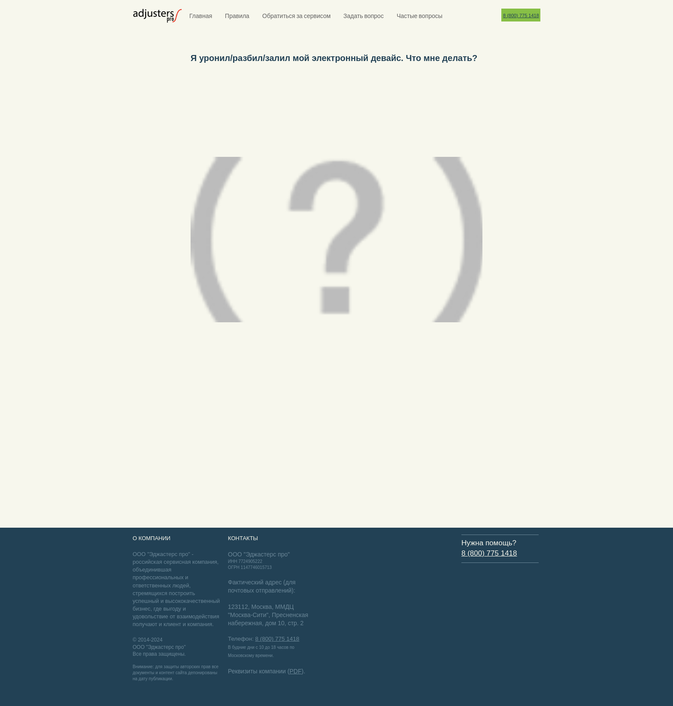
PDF (295, 671)
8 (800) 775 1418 (521, 15)
